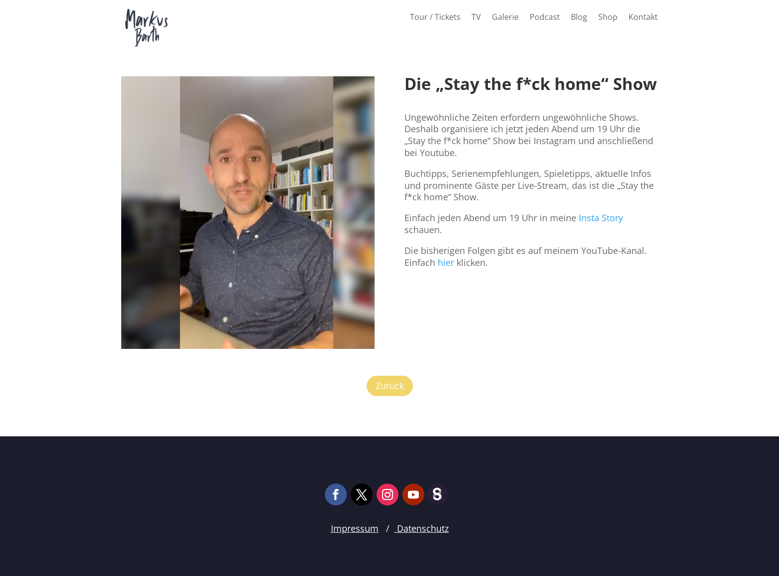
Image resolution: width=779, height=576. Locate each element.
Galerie (505, 17)
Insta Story (601, 218)
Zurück (390, 386)
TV (476, 17)
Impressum (355, 528)
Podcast (545, 17)
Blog (579, 17)
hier (446, 262)
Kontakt (643, 17)
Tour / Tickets (435, 17)
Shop (608, 17)
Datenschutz (421, 528)
